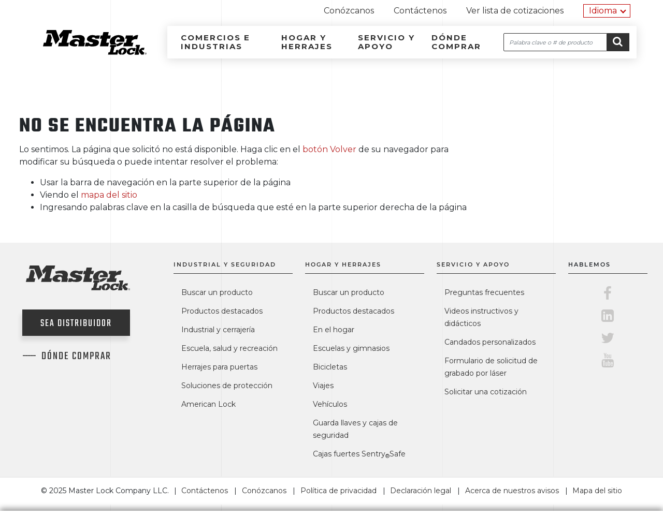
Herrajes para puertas (219, 367)
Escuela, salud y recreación (229, 348)
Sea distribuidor (76, 323)
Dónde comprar (456, 42)
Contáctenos (420, 11)
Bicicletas (330, 367)
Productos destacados (222, 311)
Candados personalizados (490, 342)
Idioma (603, 11)
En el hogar (333, 329)
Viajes (323, 385)
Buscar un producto (217, 292)
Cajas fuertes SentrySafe (359, 454)
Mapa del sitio (597, 490)
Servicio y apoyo (386, 42)
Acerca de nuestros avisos (512, 490)
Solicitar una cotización (485, 391)
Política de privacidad (338, 490)
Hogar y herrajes (307, 42)
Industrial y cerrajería (218, 329)
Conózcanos (349, 11)
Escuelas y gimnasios (351, 348)
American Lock (208, 404)
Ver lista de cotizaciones (515, 11)
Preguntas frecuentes (484, 292)
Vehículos (330, 404)
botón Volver (329, 149)
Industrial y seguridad (225, 264)
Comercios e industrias (215, 42)
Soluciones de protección (226, 385)
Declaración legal (420, 490)
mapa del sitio (109, 195)
